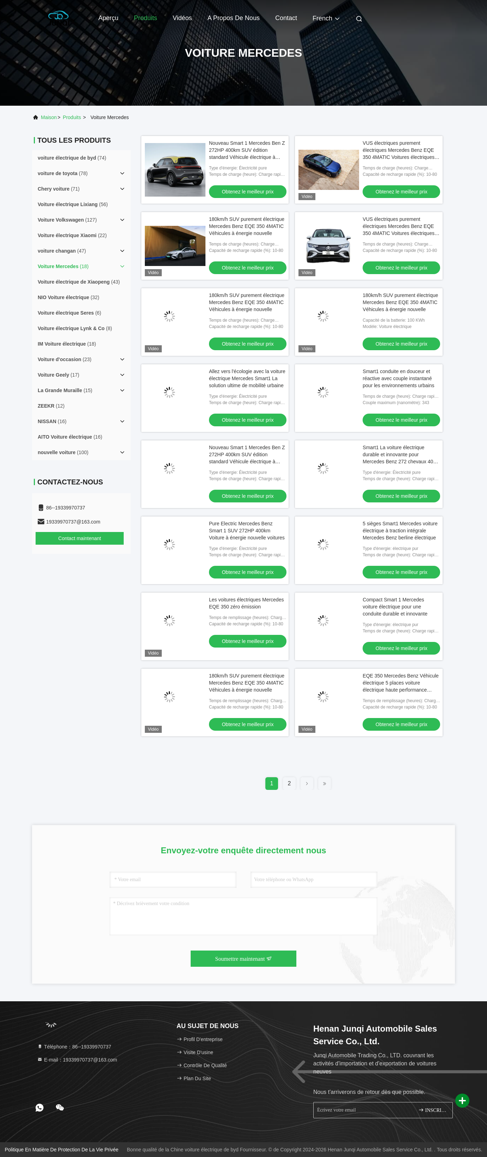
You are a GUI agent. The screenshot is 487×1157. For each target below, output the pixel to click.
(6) (69, 313)
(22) (72, 235)
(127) (67, 220)
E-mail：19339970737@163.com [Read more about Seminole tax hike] (77, 1060)
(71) (59, 189)
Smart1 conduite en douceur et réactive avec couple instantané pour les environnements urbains (398, 378)
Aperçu (108, 17)
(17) (58, 375)
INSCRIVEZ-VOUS (432, 1110)
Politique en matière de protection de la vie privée (61, 1149)
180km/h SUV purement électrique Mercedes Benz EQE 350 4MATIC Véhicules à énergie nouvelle (246, 226)
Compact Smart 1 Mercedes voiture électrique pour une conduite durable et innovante (395, 607)
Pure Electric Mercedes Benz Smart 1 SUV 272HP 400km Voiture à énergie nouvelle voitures (247, 530)
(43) (79, 282)
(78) (63, 173)
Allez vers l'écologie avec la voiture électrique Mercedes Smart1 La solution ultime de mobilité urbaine (247, 378)
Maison (49, 117)
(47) (62, 251)
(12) (51, 406)
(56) (73, 204)
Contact (286, 17)
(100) (63, 452)
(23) (64, 359)
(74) (72, 158)
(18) (63, 266)
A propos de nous (234, 17)
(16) (52, 421)
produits (72, 117)
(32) (68, 297)
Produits (145, 17)
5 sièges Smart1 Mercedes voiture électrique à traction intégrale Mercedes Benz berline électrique (400, 530)
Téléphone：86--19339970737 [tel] (74, 1047)
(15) (65, 390)
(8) (75, 328)
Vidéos (182, 17)
